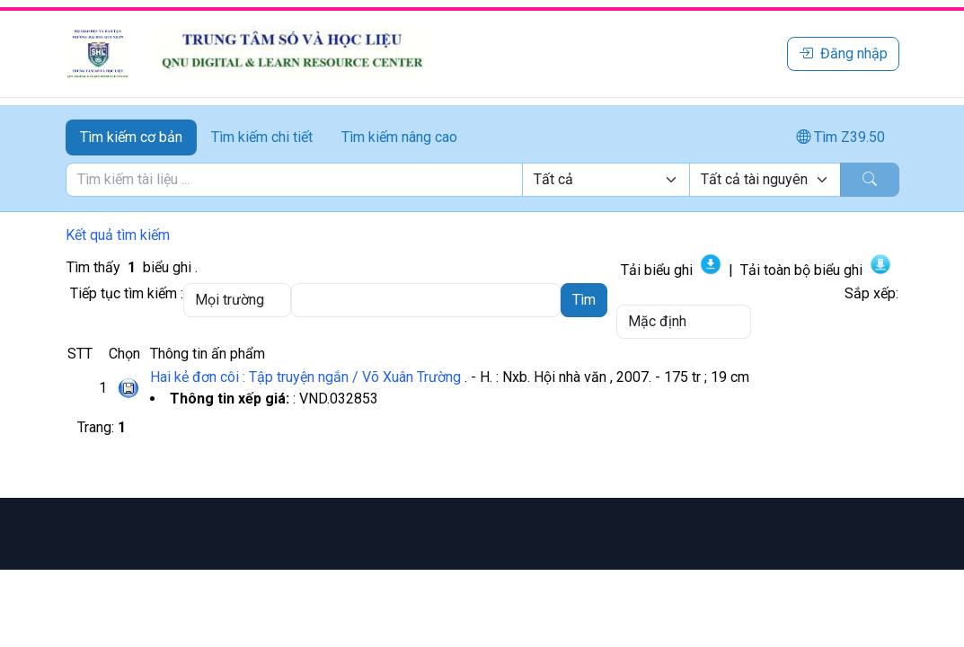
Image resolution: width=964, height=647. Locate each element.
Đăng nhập (843, 53)
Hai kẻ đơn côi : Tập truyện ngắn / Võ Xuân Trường (305, 377)
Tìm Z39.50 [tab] (840, 137)
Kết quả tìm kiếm (118, 235)
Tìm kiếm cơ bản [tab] (131, 137)
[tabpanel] (482, 180)
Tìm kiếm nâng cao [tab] (399, 137)
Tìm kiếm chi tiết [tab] (262, 137)
